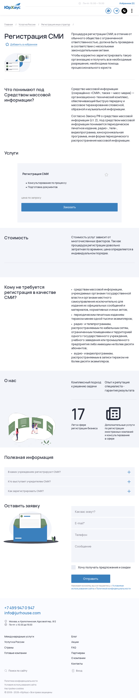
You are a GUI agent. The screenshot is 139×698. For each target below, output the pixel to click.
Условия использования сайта (20, 684)
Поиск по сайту (15, 670)
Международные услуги (19, 636)
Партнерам (78, 653)
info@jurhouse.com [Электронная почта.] (22, 613)
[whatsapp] (108, 10)
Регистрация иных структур (55, 24)
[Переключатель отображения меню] (132, 11)
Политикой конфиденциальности (113, 588)
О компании (78, 658)
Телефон (81, 535)
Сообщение (83, 546)
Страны (9, 647)
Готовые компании (15, 653)
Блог (74, 636)
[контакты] (124, 11)
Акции (75, 642)
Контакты (77, 663)
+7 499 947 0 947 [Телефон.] (19, 607)
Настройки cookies (14, 688)
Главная (8, 24)
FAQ (73, 647)
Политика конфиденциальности (21, 681)
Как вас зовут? (85, 512)
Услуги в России (27, 24)
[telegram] (116, 10)
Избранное (125, 3)
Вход (76, 670)
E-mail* (80, 523)
